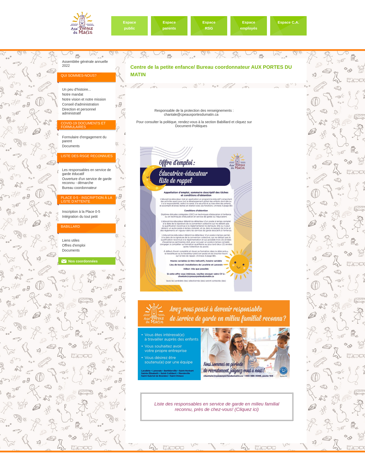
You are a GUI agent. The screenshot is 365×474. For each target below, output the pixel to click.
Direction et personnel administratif (79, 111)
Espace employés (248, 25)
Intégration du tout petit (80, 217)
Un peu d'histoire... (76, 89)
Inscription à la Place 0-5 (81, 212)
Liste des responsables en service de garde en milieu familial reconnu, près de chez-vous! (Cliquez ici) (216, 406)
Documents (71, 146)
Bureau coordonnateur (79, 188)
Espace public (129, 25)
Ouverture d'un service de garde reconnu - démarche (87, 181)
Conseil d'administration (80, 104)
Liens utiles (70, 240)
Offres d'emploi (73, 245)
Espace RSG (209, 25)
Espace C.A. (288, 22)
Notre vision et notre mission (84, 99)
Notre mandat (72, 94)
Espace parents (169, 25)
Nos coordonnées (83, 261)
